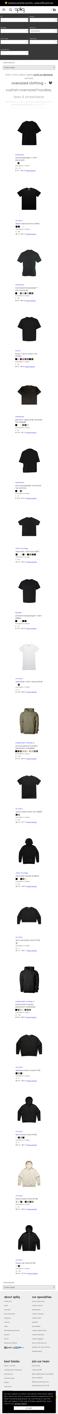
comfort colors (9, 1378)
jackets (35, 1322)
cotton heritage (22, 548)
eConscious (8, 1374)
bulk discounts (9, 1314)
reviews (7, 1310)
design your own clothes (41, 1347)
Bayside (18, 613)
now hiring (36, 1366)
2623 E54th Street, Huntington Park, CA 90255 (43, 1376)
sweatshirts (36, 1310)
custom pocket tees (39, 1330)
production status (10, 1343)
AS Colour (19, 221)
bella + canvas (9, 1366)
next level (8, 1386)
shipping (7, 1318)
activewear (36, 1326)
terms (6, 1339)
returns (7, 1322)
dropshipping (37, 1351)
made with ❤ (36, 1370)
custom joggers (37, 1339)
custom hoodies (38, 1314)
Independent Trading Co (25, 743)
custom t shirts (37, 1305)
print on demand (43, 75)
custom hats (36, 1318)
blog (5, 1326)
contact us (8, 1301)
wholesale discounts (11, 1330)
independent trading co (13, 1370)
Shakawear (19, 155)
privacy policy (44, 1404)
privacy (7, 1335)
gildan (6, 1382)
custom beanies (38, 1335)
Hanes (17, 351)
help (6, 1305)
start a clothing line (39, 1343)
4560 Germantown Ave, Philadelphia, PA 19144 (40, 1383)
